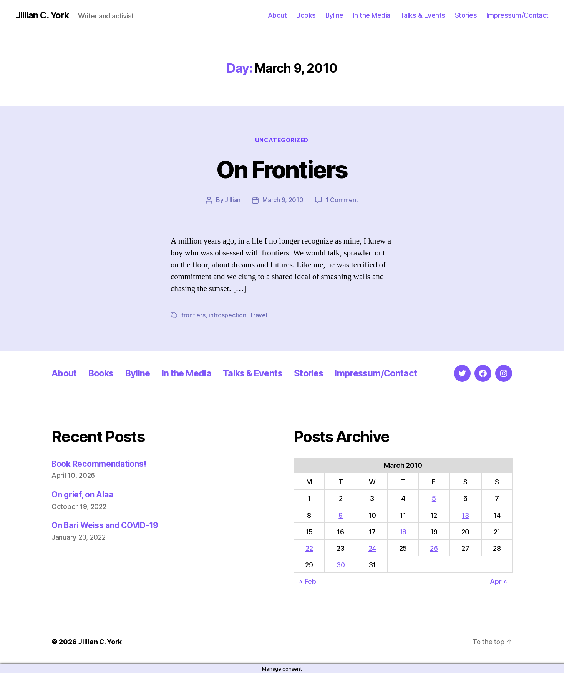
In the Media (371, 15)
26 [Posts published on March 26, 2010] (434, 548)
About (277, 15)
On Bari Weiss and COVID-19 (106, 525)
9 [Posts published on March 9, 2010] (341, 515)
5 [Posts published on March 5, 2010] (434, 498)
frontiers (193, 315)
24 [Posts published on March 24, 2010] (373, 548)
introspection (227, 315)
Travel (258, 315)
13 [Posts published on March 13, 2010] (465, 515)
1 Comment (342, 200)
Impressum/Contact (517, 15)
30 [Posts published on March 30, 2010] (341, 564)
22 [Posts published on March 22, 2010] (309, 548)
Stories (466, 15)
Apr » (498, 581)
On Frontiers (282, 169)
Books (306, 15)
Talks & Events (422, 15)
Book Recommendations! (99, 463)
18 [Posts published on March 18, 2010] (403, 531)
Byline (334, 15)
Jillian (233, 200)
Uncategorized (282, 140)
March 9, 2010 (283, 200)
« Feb (307, 581)
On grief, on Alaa (82, 494)
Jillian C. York (42, 15)
